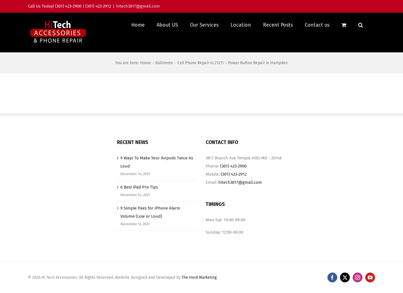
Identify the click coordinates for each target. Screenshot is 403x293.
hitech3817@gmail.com (138, 6)
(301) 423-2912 (234, 179)
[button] (360, 25)
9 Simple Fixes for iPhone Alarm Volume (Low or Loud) (150, 217)
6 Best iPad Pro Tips (139, 192)
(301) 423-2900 (233, 171)
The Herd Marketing (199, 283)
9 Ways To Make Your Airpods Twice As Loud (156, 167)
